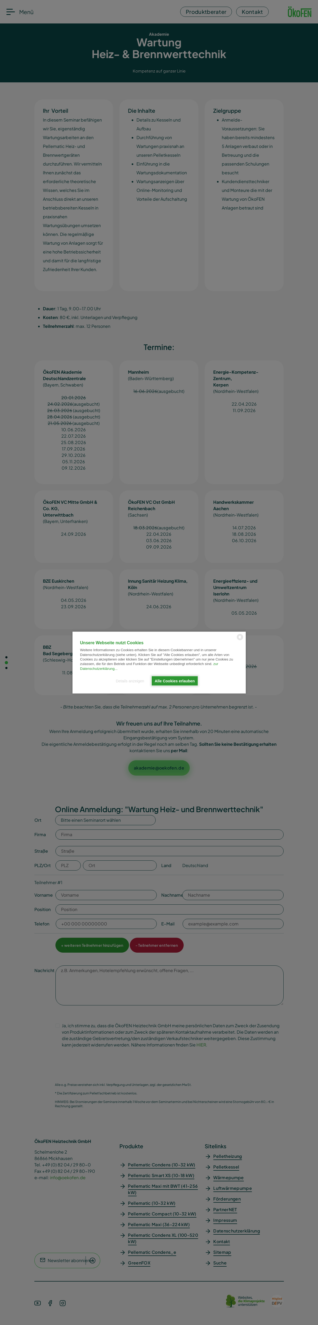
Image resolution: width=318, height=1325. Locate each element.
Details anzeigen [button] (130, 681)
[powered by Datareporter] (240, 639)
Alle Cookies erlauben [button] (175, 681)
